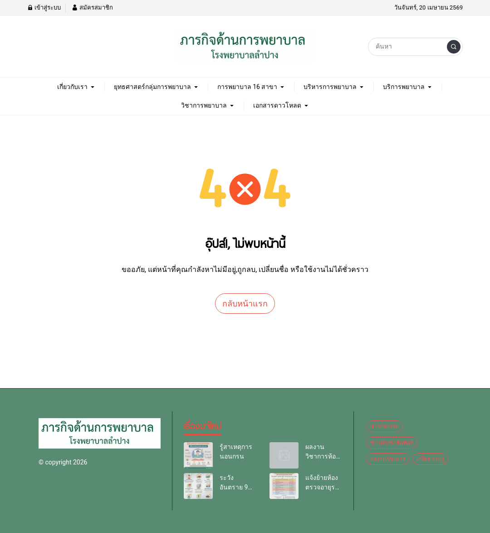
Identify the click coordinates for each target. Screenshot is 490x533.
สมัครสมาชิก (92, 7)
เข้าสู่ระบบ (44, 7)
